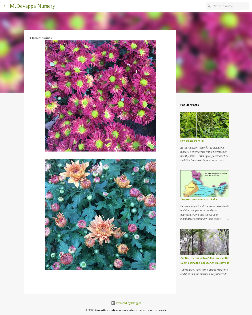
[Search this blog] (231, 6)
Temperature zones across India (198, 199)
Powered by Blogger (126, 303)
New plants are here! (192, 140)
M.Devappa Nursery (32, 6)
